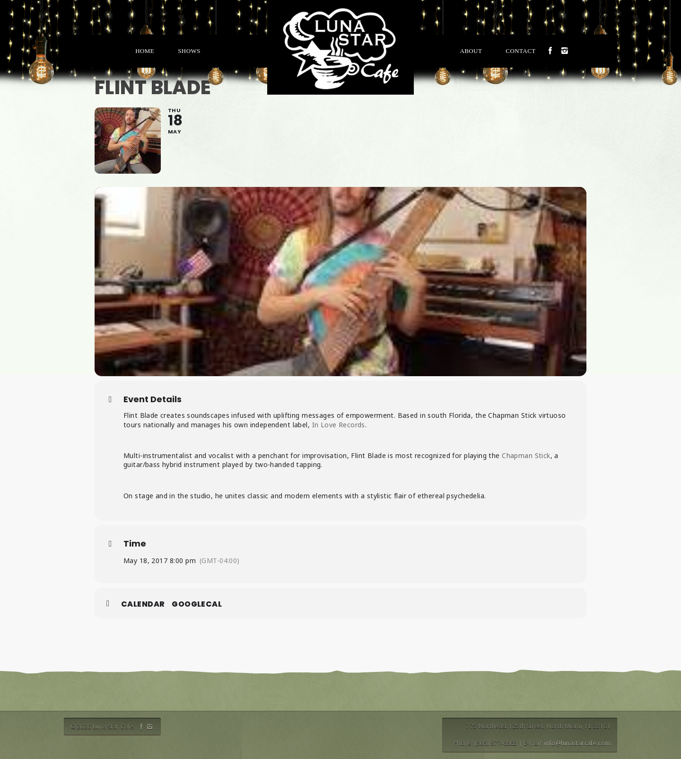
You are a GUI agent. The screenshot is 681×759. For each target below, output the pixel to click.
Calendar (143, 604)
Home (144, 50)
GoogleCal (197, 604)
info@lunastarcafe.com (577, 743)
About (471, 50)
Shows (189, 50)
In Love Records (338, 424)
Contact (520, 50)
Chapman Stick (526, 455)
